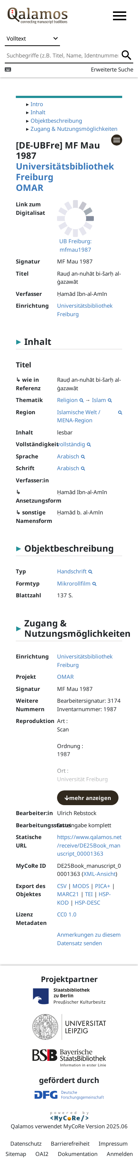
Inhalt (38, 112)
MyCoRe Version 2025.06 (95, 1126)
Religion (70, 399)
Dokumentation (78, 1153)
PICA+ (102, 886)
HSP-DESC (87, 902)
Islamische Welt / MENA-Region (89, 416)
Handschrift (74, 571)
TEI (89, 894)
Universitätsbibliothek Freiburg (65, 171)
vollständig (74, 444)
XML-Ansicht (100, 873)
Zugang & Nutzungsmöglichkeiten (74, 128)
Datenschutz (26, 1143)
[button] (119, 16)
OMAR (29, 187)
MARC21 (68, 894)
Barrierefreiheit (70, 1143)
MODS (80, 886)
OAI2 (42, 1153)
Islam (102, 399)
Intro (37, 104)
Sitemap (16, 1153)
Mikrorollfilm (76, 583)
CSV (62, 886)
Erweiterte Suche (112, 69)
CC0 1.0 (67, 914)
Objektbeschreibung (56, 120)
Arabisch (71, 456)
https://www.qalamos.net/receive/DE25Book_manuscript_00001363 (89, 845)
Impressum (113, 1143)
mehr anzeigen (87, 797)
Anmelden (120, 1153)
